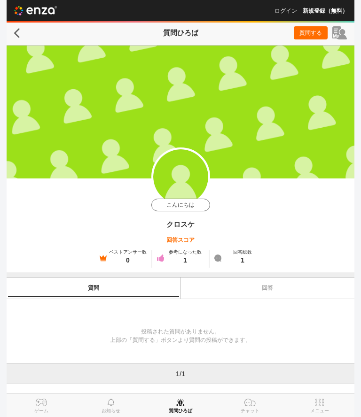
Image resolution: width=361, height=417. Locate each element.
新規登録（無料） (325, 11)
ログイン (286, 11)
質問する (310, 33)
